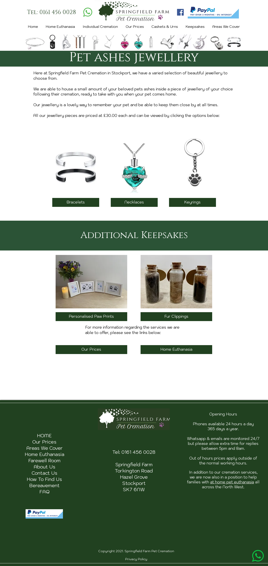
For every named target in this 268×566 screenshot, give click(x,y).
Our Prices (44, 442)
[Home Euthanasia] (176, 349)
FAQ (44, 492)
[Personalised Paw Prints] (91, 316)
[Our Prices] (91, 349)
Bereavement (44, 485)
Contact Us (44, 473)
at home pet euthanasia (232, 482)
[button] (100, 26)
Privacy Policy (136, 559)
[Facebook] (180, 12)
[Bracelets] (75, 202)
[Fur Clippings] (176, 316)
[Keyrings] (192, 202)
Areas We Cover (44, 448)
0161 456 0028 (138, 452)
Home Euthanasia (44, 454)
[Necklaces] (134, 202)
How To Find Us (44, 479)
